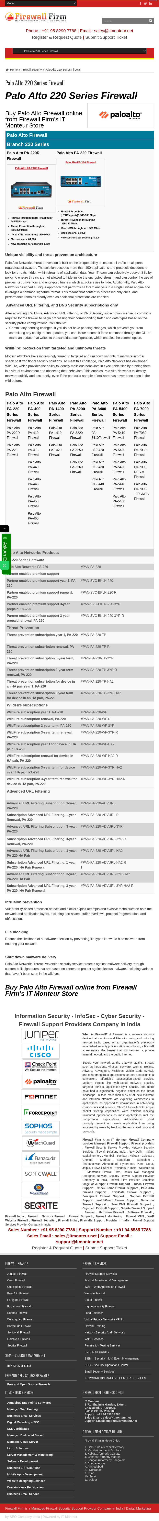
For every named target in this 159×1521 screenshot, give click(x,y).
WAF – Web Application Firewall (104, 1286)
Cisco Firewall (16, 1280)
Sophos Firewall (17, 1313)
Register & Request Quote (57, 37)
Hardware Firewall (111, 1212)
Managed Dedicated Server (25, 1435)
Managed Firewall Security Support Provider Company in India (77, 1508)
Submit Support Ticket (106, 37)
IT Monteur (69, 1517)
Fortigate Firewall (18, 1299)
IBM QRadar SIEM (19, 1365)
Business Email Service (23, 1494)
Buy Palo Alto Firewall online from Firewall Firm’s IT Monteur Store (43, 119)
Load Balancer (93, 1313)
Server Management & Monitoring (30, 1454)
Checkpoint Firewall (19, 1286)
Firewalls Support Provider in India (104, 1220)
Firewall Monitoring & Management (106, 1280)
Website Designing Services (26, 1481)
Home (11, 69)
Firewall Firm (14, 1508)
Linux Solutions (18, 1448)
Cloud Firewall (93, 1299)
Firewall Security (31, 69)
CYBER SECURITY (97, 1352)
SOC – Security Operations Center (106, 1365)
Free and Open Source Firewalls (29, 1384)
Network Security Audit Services (104, 1332)
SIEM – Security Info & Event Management (111, 1358)
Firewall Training (94, 1326)
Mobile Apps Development (25, 1474)
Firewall (90, 1212)
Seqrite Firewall (17, 1345)
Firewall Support (80, 1216)
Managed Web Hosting (22, 1409)
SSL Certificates (18, 1428)
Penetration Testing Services (102, 1345)
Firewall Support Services (100, 1273)
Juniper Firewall (17, 1273)
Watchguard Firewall (20, 1319)
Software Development (22, 1461)
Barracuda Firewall (19, 1326)
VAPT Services (93, 1339)
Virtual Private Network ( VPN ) (104, 1319)
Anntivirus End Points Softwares (29, 1402)
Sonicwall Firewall (18, 1332)
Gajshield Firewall (18, 1339)
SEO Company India (25, 1517)
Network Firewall (53, 1216)
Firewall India (14, 1216)
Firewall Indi (66, 1220)
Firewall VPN (135, 1216)
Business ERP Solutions (23, 1467)
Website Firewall (94, 1293)
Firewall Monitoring (109, 1216)
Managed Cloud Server (22, 1441)
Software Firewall (140, 1212)
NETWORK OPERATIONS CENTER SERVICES (115, 1378)
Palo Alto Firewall (18, 1293)
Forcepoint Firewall (19, 1306)
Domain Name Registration (25, 1487)
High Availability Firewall (99, 1306)
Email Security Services (99, 1371)
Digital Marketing (138, 1508)
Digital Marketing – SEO (23, 1422)
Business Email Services (24, 1415)
